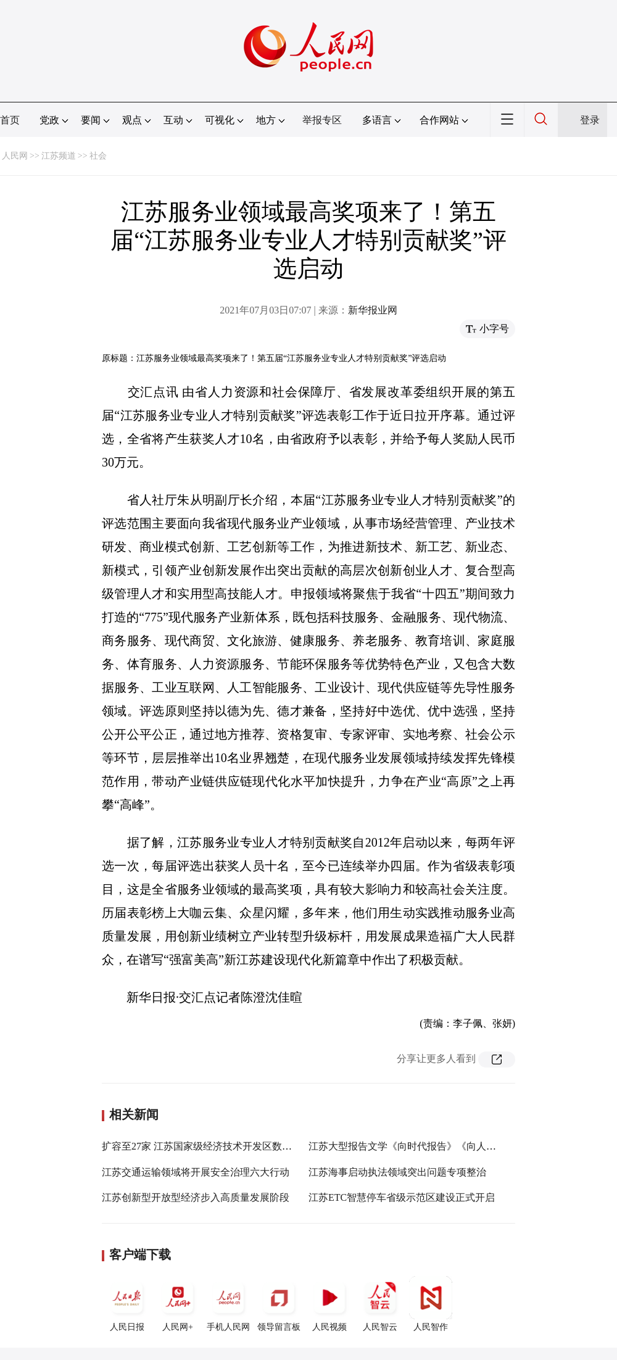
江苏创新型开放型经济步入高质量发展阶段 (195, 1197)
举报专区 (322, 120)
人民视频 (329, 1304)
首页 (10, 120)
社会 (98, 155)
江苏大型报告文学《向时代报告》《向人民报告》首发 (426, 1146)
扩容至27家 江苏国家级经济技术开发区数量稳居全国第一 (226, 1146)
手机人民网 (228, 1304)
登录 (590, 120)
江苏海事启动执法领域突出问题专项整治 (397, 1172)
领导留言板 (278, 1304)
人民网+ (177, 1304)
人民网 (15, 155)
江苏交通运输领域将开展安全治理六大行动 (195, 1172)
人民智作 (430, 1304)
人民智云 (380, 1304)
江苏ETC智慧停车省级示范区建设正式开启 (401, 1197)
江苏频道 (58, 155)
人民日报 (127, 1304)
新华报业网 (372, 310)
